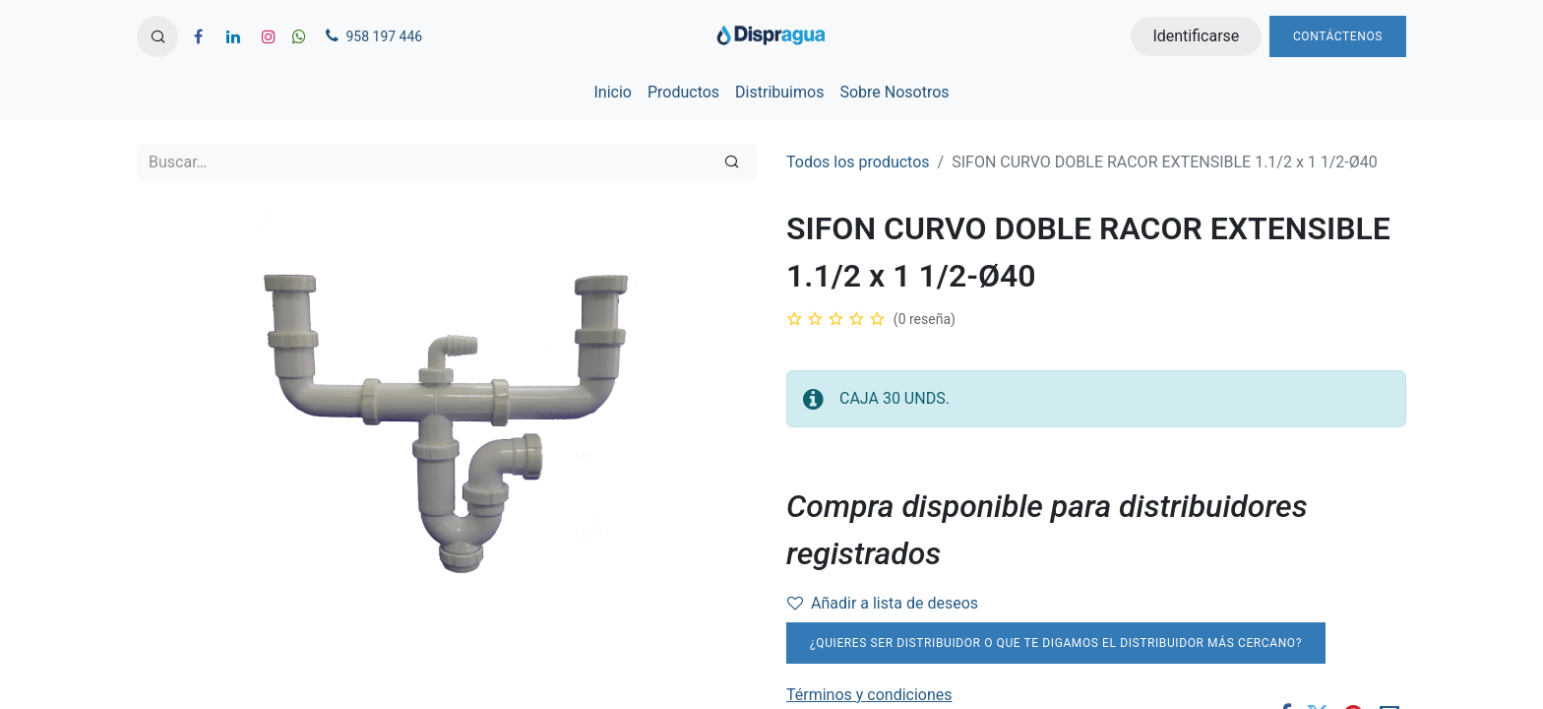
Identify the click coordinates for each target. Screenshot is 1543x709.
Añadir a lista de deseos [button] (882, 603)
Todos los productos (858, 162)
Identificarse (1195, 36)
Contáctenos (1338, 36)
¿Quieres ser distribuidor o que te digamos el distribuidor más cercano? (1056, 643)
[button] (157, 36)
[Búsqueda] (732, 162)
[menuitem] (612, 92)
